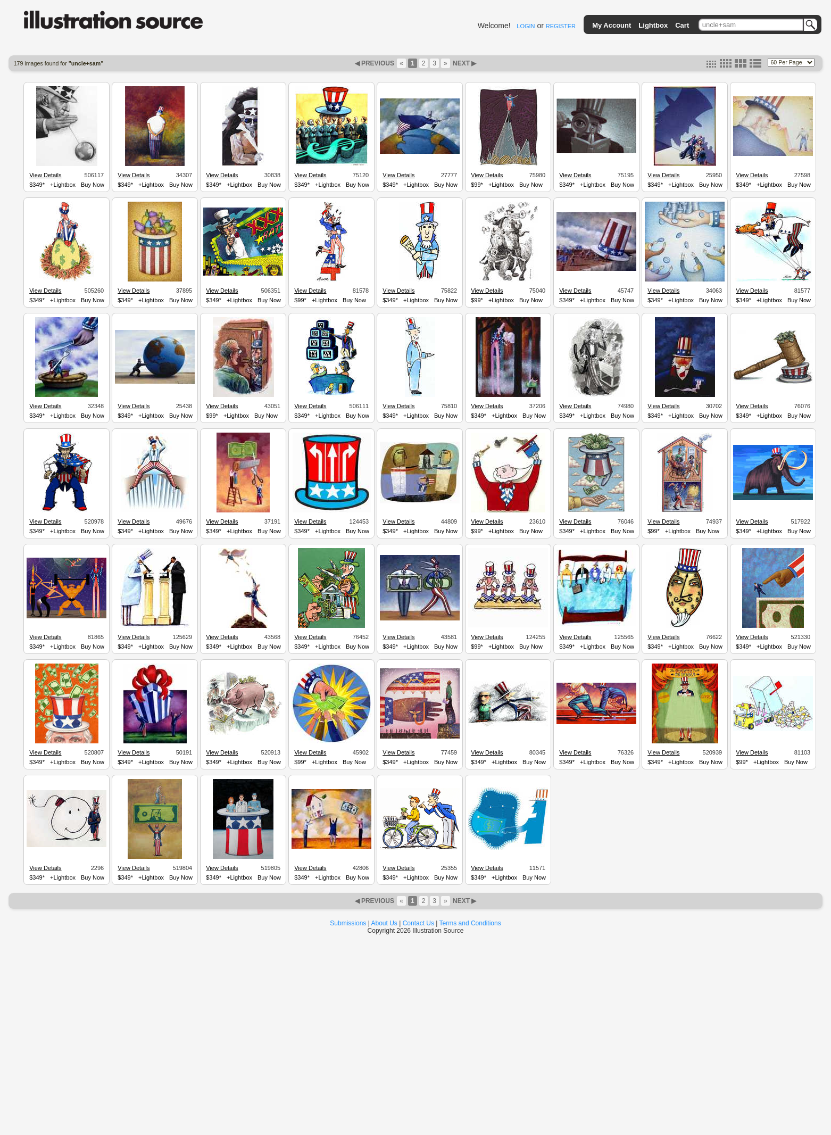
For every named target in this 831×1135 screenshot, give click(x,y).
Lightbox (653, 25)
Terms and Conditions (470, 923)
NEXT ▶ (464, 63)
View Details (45, 175)
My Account (611, 25)
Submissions (348, 923)
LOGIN (526, 26)
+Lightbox (63, 184)
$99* (477, 184)
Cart (682, 25)
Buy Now (92, 184)
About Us (384, 923)
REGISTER (561, 26)
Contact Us (418, 923)
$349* (37, 184)
